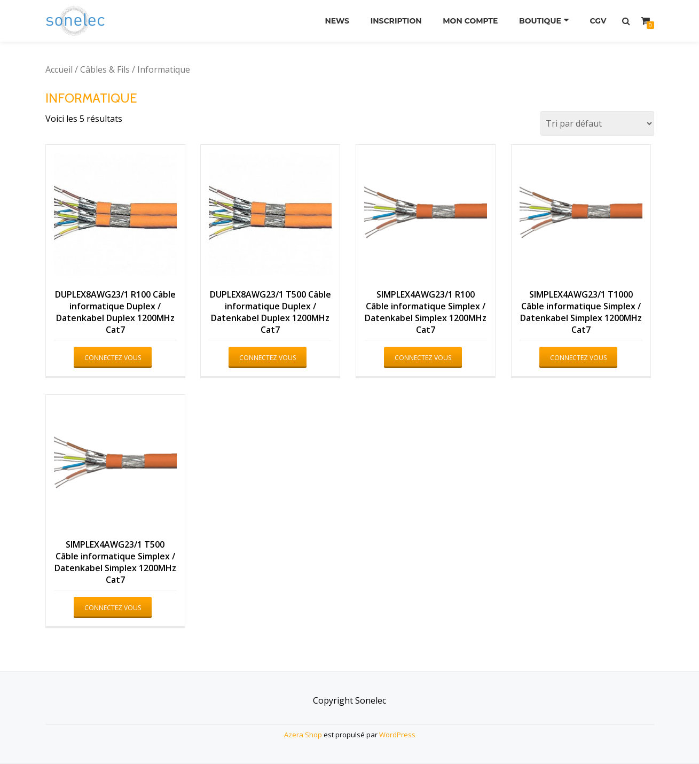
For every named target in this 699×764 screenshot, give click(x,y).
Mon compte (470, 21)
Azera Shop (303, 734)
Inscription (396, 21)
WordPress (397, 734)
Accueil (59, 69)
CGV (598, 21)
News (337, 21)
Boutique (540, 21)
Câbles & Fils (105, 69)
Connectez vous (112, 357)
